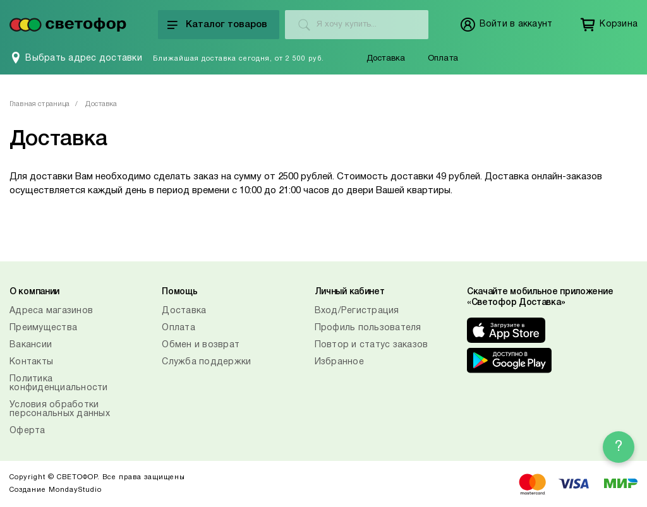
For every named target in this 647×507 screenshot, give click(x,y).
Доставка (386, 59)
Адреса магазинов (51, 311)
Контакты (31, 362)
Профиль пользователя (368, 328)
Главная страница (39, 104)
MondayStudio (75, 490)
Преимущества (43, 328)
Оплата (443, 59)
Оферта (27, 431)
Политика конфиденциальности (58, 383)
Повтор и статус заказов (371, 345)
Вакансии (30, 345)
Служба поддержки (206, 362)
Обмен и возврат (200, 345)
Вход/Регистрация (357, 311)
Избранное (339, 362)
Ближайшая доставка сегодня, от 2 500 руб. (238, 59)
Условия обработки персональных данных (59, 409)
